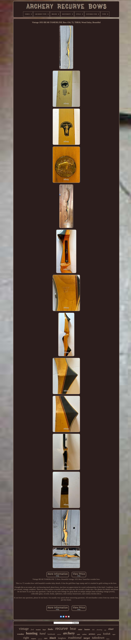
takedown (98, 637)
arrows (92, 634)
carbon (84, 634)
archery (69, 633)
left (93, 630)
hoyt (44, 630)
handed (38, 630)
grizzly (99, 634)
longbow (62, 638)
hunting (31, 633)
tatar (80, 629)
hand (42, 633)
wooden (20, 634)
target (87, 638)
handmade (51, 634)
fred (32, 629)
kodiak (106, 633)
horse (107, 638)
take (105, 630)
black (53, 638)
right (26, 637)
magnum (33, 638)
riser (111, 629)
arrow (59, 634)
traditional (74, 637)
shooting (99, 630)
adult (78, 634)
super (113, 634)
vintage (24, 629)
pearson (40, 638)
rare (45, 638)
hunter (87, 629)
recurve (61, 628)
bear (73, 629)
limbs (50, 629)
